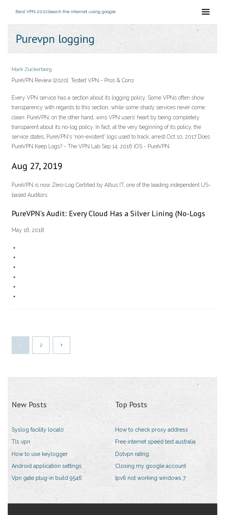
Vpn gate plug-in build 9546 (47, 478)
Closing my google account (150, 466)
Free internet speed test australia (155, 442)
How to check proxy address (151, 430)
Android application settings (47, 466)
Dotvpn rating (132, 454)
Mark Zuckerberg (32, 69)
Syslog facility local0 (38, 430)
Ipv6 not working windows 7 (150, 478)
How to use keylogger (40, 454)
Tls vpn (21, 442)
